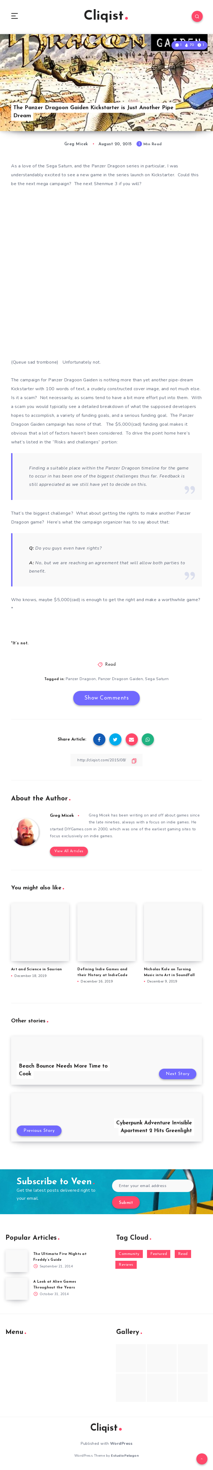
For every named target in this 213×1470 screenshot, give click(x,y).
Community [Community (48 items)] (129, 1254)
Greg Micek (62, 815)
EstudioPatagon (125, 1456)
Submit (126, 1203)
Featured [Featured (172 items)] (158, 1254)
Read (110, 665)
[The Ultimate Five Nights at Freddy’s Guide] (17, 1261)
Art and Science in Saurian (36, 969)
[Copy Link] (106, 760)
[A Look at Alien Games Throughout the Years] (17, 1289)
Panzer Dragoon (81, 679)
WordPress (121, 1444)
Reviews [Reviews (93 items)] (126, 1265)
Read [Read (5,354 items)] (183, 1254)
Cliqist (106, 16)
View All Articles (68, 851)
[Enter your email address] (153, 1186)
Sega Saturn (157, 679)
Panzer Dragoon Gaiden (120, 679)
